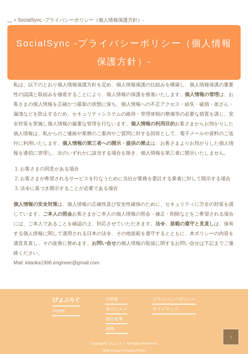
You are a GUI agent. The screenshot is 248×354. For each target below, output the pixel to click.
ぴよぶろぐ (117, 343)
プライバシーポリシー (174, 299)
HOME (59, 311)
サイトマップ (165, 309)
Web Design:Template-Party (124, 350)
